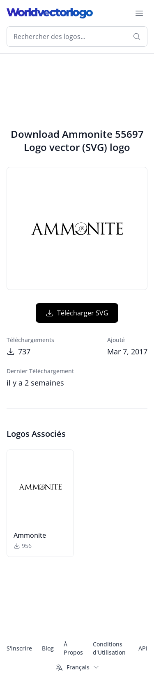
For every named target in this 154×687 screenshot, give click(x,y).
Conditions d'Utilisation (109, 648)
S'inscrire (19, 648)
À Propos (73, 648)
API (142, 648)
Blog (48, 648)
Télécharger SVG (77, 312)
